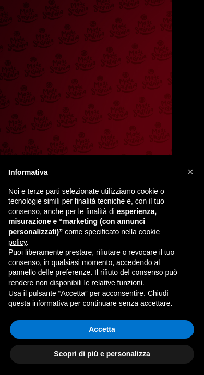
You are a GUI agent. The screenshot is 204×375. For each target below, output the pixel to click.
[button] (190, 172)
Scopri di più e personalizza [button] (102, 353)
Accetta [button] (102, 329)
